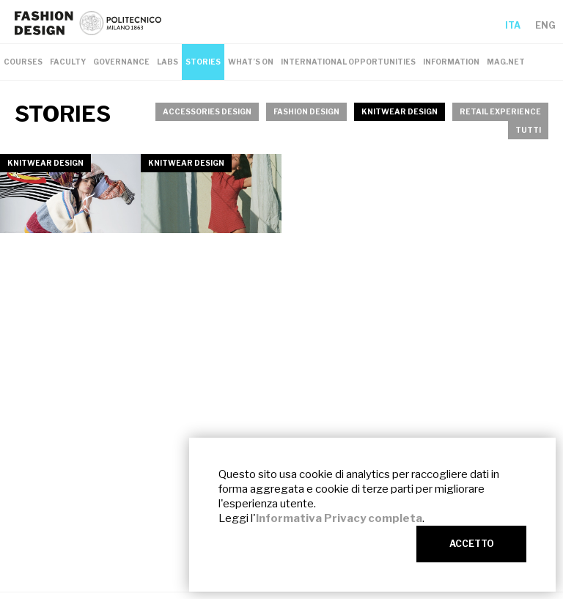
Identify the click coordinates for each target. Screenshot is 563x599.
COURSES (23, 61)
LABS (167, 61)
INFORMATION (451, 61)
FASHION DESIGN (306, 111)
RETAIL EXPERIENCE (500, 111)
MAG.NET (506, 61)
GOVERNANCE (121, 61)
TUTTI (528, 129)
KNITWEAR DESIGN (399, 111)
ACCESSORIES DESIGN (207, 111)
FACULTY (68, 61)
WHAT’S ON (250, 61)
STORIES (203, 61)
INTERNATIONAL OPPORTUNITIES (348, 61)
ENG (545, 25)
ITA (512, 25)
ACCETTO (471, 543)
